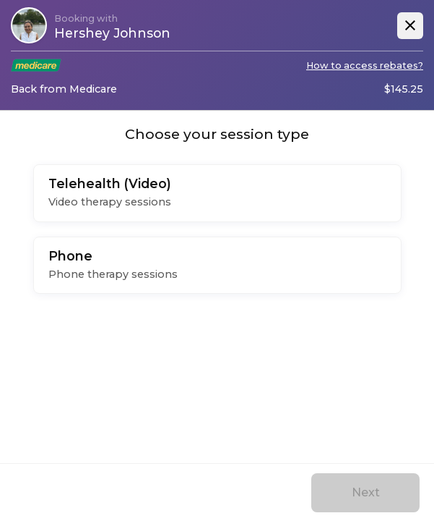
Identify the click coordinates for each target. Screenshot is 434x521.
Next (366, 492)
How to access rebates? (364, 65)
